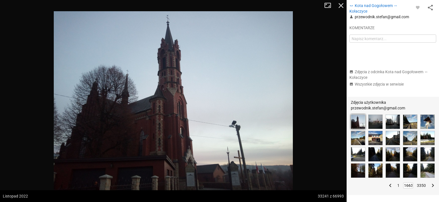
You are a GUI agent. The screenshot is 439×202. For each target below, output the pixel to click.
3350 (421, 185)
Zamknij (341, 5)
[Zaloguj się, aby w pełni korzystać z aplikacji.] (417, 7)
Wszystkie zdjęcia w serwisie (376, 84)
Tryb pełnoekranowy (329, 5)
